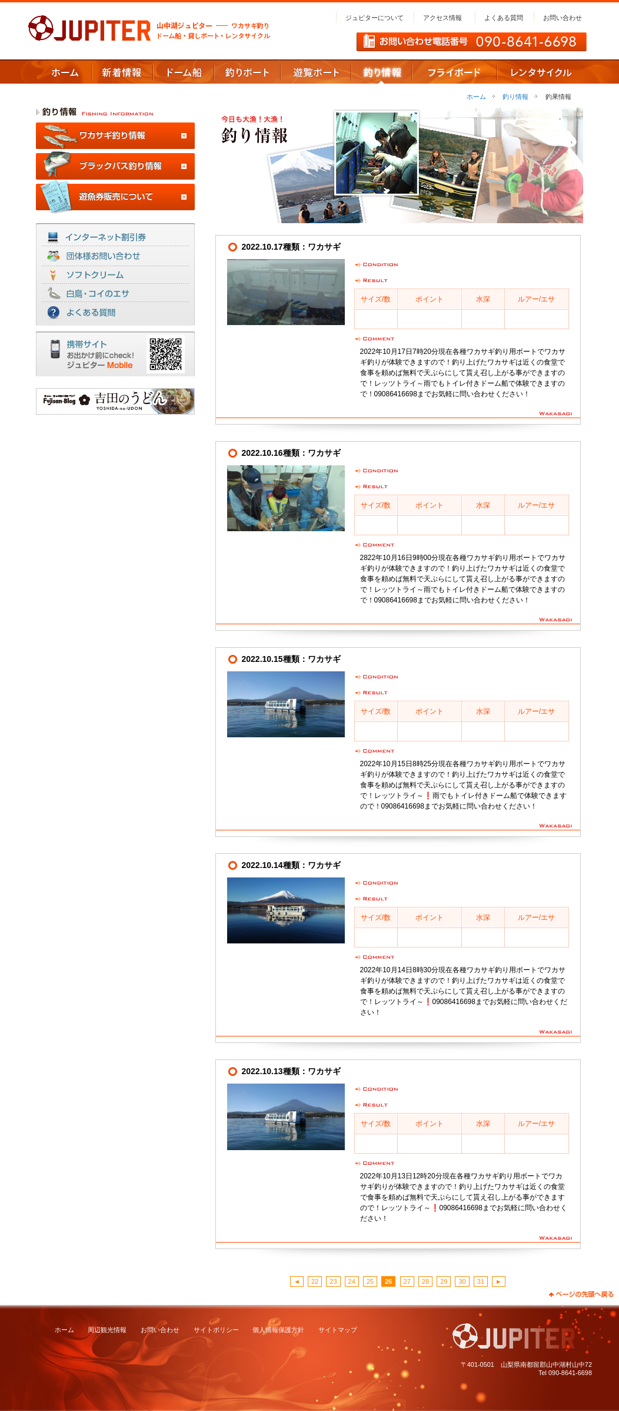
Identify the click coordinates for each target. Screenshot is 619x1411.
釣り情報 (515, 96)
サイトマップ (337, 1329)
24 (351, 1281)
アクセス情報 (442, 17)
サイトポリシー (216, 1329)
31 (480, 1281)
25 (370, 1281)
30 (461, 1281)
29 (443, 1281)
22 (314, 1281)
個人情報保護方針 (278, 1329)
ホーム (476, 96)
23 (333, 1281)
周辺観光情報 (107, 1329)
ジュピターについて (374, 17)
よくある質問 (503, 17)
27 (407, 1281)
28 (425, 1281)
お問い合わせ (562, 17)
